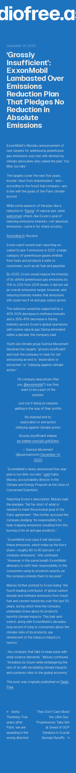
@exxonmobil (33, 384)
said (47, 474)
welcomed (14, 216)
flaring (29, 211)
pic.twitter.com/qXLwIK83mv (38, 441)
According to (15, 236)
